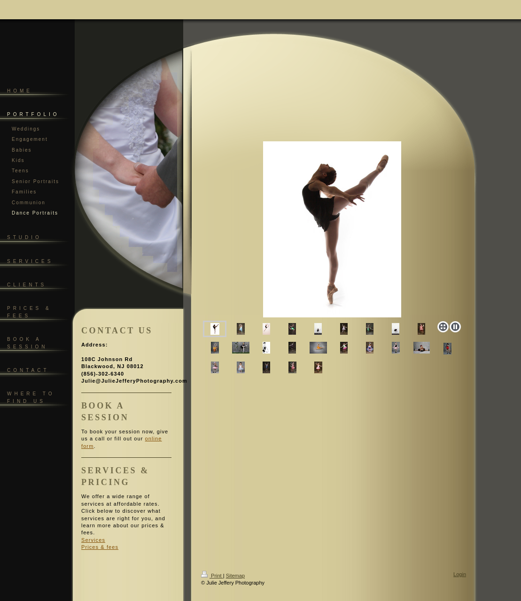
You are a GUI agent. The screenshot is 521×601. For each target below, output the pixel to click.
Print (212, 575)
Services (93, 540)
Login (459, 574)
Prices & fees (99, 547)
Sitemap (235, 575)
